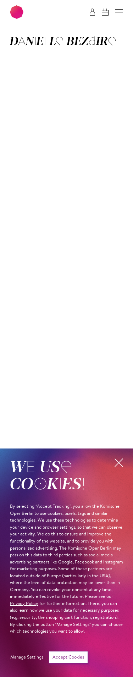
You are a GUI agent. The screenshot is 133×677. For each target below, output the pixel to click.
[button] (119, 12)
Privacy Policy (24, 603)
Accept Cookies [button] (68, 657)
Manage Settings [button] (26, 657)
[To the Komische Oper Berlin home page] (16, 12)
